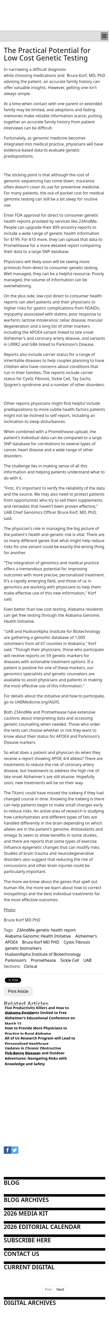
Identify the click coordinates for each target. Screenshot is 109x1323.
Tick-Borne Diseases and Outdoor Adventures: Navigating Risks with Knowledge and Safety (36, 1058)
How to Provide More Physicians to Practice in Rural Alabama (36, 1031)
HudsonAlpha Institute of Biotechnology (43, 954)
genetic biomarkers (23, 948)
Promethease (43, 960)
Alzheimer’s (86, 936)
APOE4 (11, 942)
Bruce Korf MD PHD (40, 942)
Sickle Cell (69, 960)
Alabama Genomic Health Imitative (38, 936)
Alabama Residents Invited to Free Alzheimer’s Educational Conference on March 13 (40, 1018)
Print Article (18, 991)
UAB (87, 960)
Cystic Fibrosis (77, 942)
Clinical (30, 966)
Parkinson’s (15, 960)
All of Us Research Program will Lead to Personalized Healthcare (40, 1041)
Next (60, 1289)
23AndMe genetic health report (46, 930)
